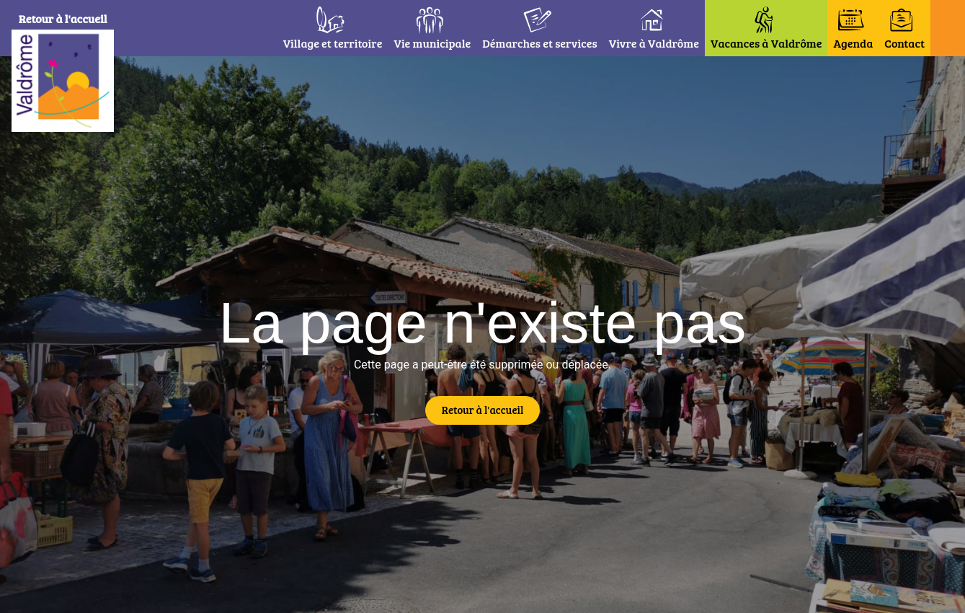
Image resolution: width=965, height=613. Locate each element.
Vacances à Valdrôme (766, 42)
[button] (947, 28)
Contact (904, 42)
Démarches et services (539, 42)
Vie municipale (432, 42)
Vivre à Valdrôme (654, 42)
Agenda (853, 42)
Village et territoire (333, 42)
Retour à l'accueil (66, 18)
